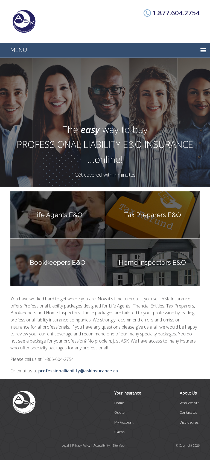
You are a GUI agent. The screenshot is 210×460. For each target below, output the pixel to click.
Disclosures (189, 422)
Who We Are (190, 402)
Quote (119, 412)
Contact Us (188, 412)
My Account (123, 422)
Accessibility (102, 445)
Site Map (118, 445)
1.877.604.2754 (176, 12)
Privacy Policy (81, 445)
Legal (65, 445)
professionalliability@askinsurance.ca (78, 371)
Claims (119, 431)
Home (119, 402)
